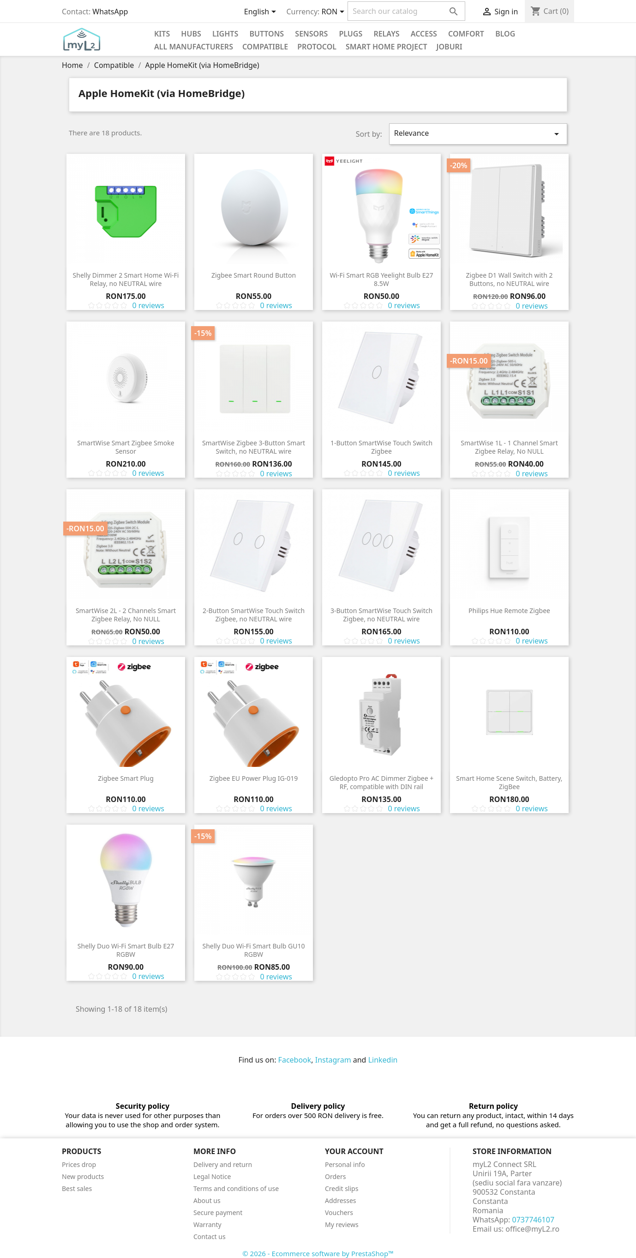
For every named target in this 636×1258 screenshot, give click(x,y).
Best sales (77, 1188)
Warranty (207, 1224)
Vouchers (339, 1212)
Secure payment (217, 1212)
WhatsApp (110, 11)
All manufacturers (193, 47)
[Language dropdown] (262, 12)
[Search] (406, 11)
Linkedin (383, 1060)
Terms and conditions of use (236, 1188)
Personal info (345, 1164)
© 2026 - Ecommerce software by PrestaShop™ (318, 1253)
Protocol (316, 47)
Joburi (449, 47)
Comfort (466, 34)
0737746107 (533, 1220)
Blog (505, 34)
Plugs (350, 34)
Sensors (311, 34)
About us (207, 1200)
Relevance (478, 134)
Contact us (209, 1236)
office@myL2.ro (532, 1229)
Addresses (340, 1200)
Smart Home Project (386, 47)
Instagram (333, 1060)
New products (83, 1176)
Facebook (295, 1060)
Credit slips (341, 1188)
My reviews (342, 1224)
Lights (225, 34)
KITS (162, 34)
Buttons (266, 34)
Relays (386, 34)
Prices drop (79, 1164)
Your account (354, 1151)
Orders (335, 1176)
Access (424, 34)
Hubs (191, 34)
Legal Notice (212, 1176)
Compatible (265, 47)
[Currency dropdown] (335, 12)
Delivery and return (222, 1164)
